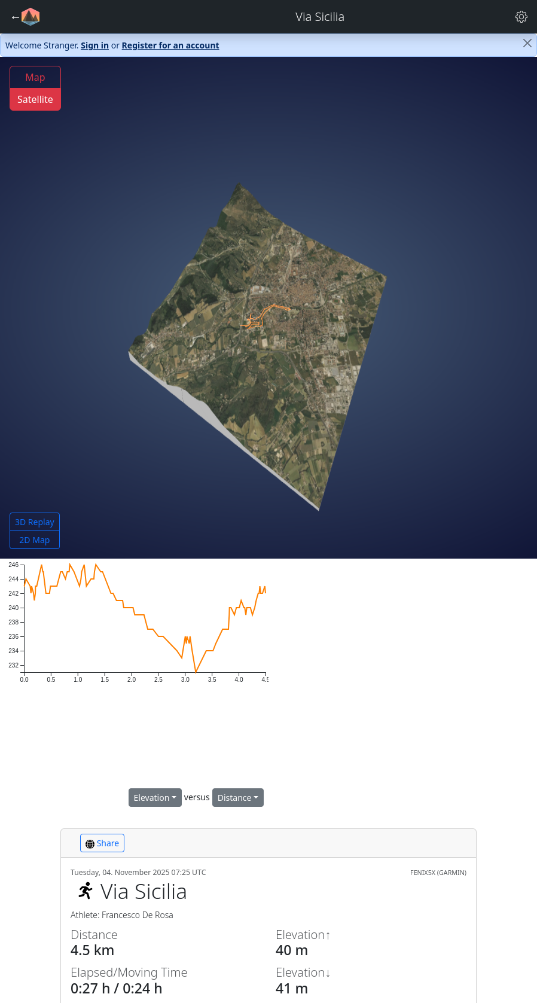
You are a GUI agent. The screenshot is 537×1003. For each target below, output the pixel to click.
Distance (235, 797)
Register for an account (170, 45)
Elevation (152, 797)
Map (35, 77)
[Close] (527, 43)
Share (102, 843)
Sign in (95, 45)
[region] (402, 684)
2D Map (34, 539)
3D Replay (34, 522)
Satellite (35, 99)
